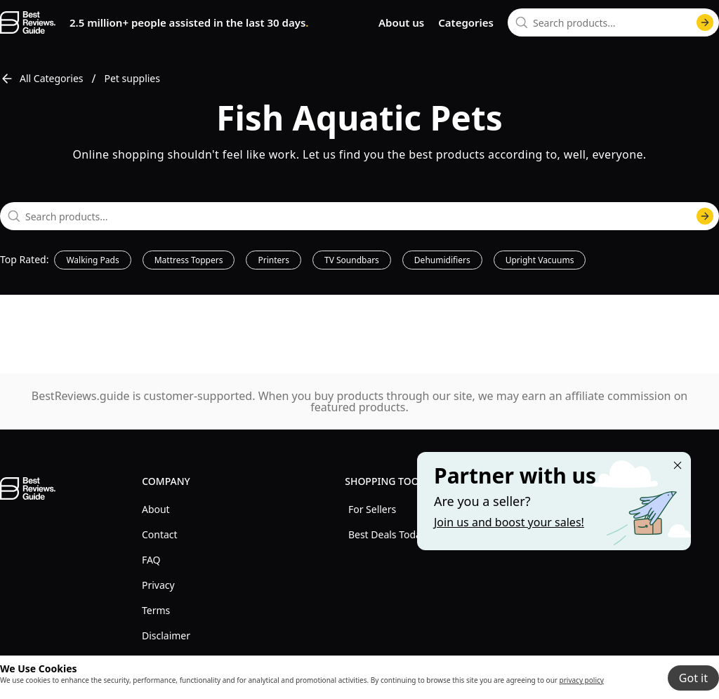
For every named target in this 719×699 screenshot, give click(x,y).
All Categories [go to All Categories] (42, 79)
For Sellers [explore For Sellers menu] (372, 509)
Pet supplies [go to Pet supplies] (132, 78)
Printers (273, 260)
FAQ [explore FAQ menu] (151, 559)
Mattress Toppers (188, 260)
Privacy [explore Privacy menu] (158, 585)
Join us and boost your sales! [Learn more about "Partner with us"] (509, 522)
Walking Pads (92, 260)
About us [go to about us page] (401, 22)
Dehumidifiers (442, 260)
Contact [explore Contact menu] (160, 534)
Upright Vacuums (540, 260)
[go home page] (27, 22)
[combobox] (613, 22)
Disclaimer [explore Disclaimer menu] (166, 635)
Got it (693, 678)
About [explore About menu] (156, 509)
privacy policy (582, 680)
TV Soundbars (351, 260)
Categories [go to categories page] (466, 22)
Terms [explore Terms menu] (156, 610)
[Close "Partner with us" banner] (677, 465)
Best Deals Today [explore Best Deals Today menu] (387, 534)
